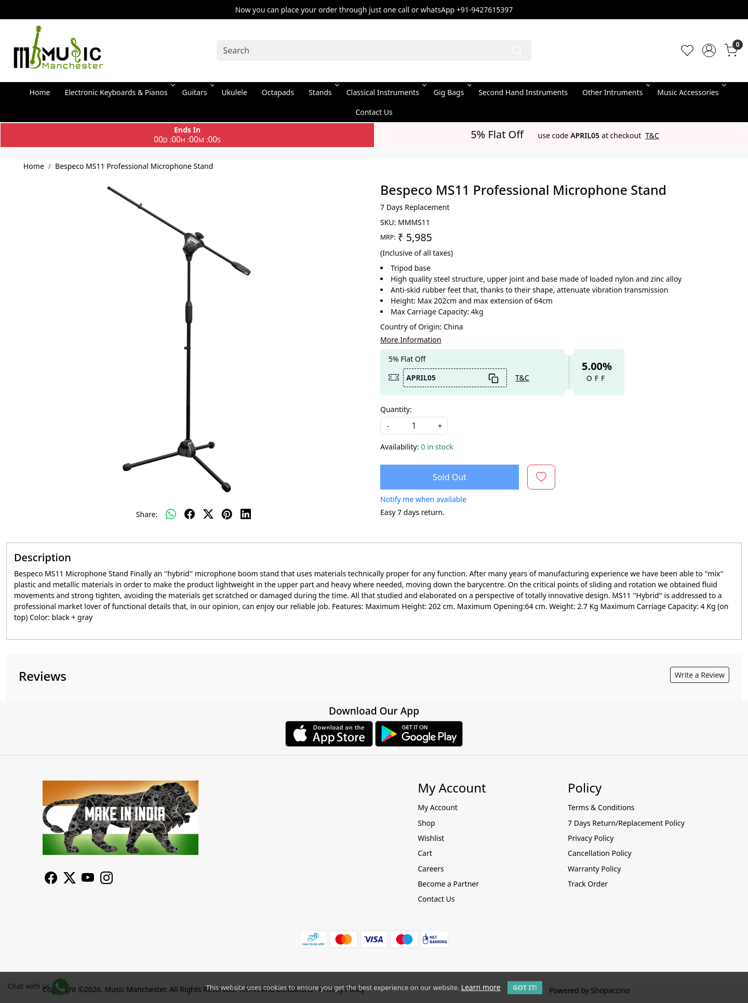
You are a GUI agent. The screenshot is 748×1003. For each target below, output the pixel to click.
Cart (425, 853)
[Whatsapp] (171, 514)
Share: (146, 514)
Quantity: (396, 409)
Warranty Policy (594, 869)
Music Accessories (690, 92)
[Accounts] (709, 50)
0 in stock (437, 447)
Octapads (278, 92)
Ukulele (234, 92)
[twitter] (208, 514)
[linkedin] (245, 514)
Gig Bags (452, 92)
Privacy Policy (590, 838)
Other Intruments (615, 92)
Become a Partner (448, 884)
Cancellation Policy (600, 853)
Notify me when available (423, 499)
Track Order (588, 884)
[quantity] (414, 426)
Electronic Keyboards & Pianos (118, 92)
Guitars (197, 92)
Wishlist (431, 838)
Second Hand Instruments (523, 92)
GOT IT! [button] (525, 987)
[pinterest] (227, 514)
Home (40, 92)
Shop (426, 823)
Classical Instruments (385, 92)
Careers (431, 869)
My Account (438, 807)
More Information (410, 340)
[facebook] (189, 514)
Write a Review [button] (700, 675)
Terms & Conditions (601, 807)
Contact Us (373, 112)
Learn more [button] (481, 987)
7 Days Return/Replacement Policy (626, 823)
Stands (323, 92)
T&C (652, 135)
